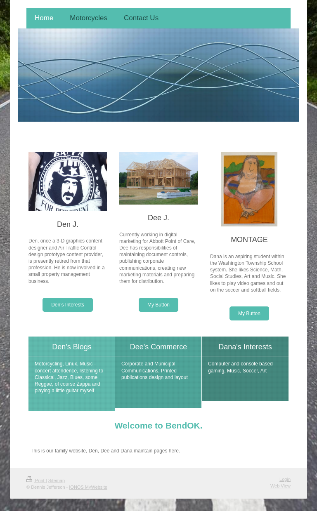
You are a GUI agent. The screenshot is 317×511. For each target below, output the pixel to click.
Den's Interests (67, 305)
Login (285, 479)
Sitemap (56, 480)
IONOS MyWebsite (88, 487)
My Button (158, 305)
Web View (280, 485)
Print (36, 480)
